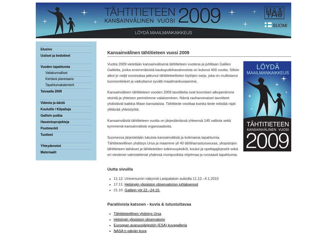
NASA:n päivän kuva (130, 231)
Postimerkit (49, 128)
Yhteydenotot (51, 146)
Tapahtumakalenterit (59, 85)
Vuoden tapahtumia (55, 67)
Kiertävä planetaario (59, 79)
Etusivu (46, 49)
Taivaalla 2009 (51, 91)
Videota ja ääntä (53, 103)
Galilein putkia (51, 115)
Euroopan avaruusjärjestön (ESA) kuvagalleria (150, 225)
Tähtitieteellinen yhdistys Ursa (137, 214)
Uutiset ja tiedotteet (55, 55)
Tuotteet (47, 134)
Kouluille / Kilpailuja (56, 109)
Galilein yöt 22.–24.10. (142, 190)
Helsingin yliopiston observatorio (139, 219)
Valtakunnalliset (56, 73)
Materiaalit (48, 152)
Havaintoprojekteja (55, 122)
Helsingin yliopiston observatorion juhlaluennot (161, 184)
